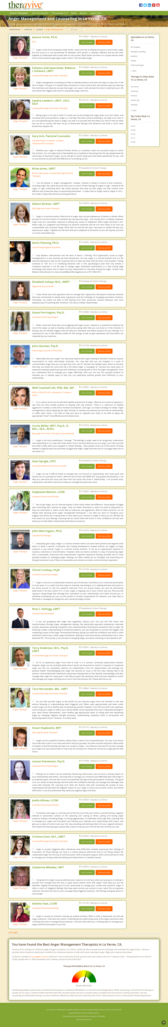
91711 (133, 138)
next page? (13, 932)
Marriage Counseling (138, 52)
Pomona (134, 96)
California (28, 29)
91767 (133, 126)
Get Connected (40, 13)
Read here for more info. (84, 1020)
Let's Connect (86, 42)
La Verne (39, 29)
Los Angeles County (39, 956)
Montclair (134, 105)
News (74, 13)
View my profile (104, 42)
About (83, 13)
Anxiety (133, 61)
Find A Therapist (19, 13)
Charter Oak (135, 100)
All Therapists (135, 47)
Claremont (134, 91)
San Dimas (134, 87)
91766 (133, 142)
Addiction (134, 56)
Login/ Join (96, 13)
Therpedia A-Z (59, 13)
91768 (133, 130)
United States (14, 29)
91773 (133, 134)
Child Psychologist (137, 65)
